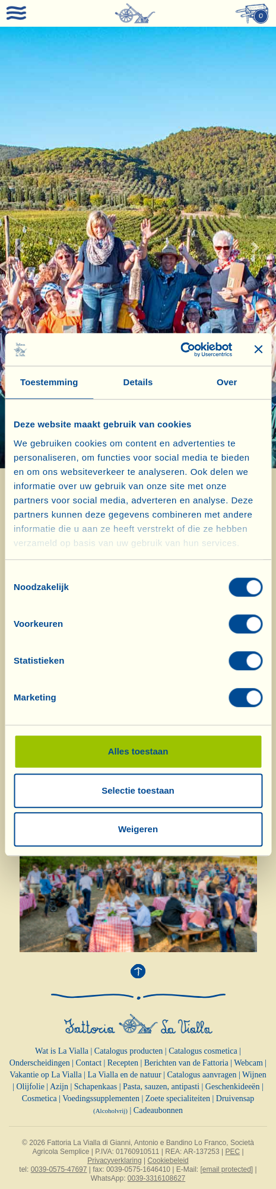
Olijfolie (30, 1086)
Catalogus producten (128, 1051)
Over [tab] (227, 382)
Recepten (122, 1062)
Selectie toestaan (138, 790)
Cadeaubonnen (158, 1110)
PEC (232, 1151)
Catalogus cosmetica (203, 1051)
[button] (21, 247)
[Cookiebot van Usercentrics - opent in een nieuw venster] (180, 349)
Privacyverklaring (114, 1160)
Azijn (59, 1086)
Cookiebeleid (167, 1160)
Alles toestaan (138, 751)
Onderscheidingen (39, 1062)
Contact (89, 1062)
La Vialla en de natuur (124, 1074)
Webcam (248, 1062)
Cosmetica (39, 1098)
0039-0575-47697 (59, 1169)
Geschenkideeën (232, 1086)
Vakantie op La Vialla (45, 1074)
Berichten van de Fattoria (186, 1062)
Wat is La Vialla (61, 1051)
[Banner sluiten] (258, 349)
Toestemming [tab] (49, 382)
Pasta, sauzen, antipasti (161, 1086)
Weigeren (138, 829)
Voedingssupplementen (100, 1098)
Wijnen (254, 1074)
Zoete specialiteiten (177, 1098)
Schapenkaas (95, 1086)
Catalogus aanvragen (201, 1074)
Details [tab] (138, 382)
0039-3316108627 (156, 1178)
